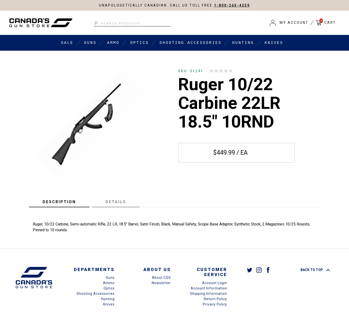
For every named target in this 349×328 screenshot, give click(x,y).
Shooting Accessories (190, 43)
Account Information (209, 288)
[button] (289, 23)
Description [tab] (59, 202)
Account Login (214, 283)
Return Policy (215, 299)
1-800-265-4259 (232, 5)
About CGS (161, 278)
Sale (67, 43)
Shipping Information (208, 294)
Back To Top (315, 270)
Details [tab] (115, 202)
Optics (139, 43)
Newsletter (161, 283)
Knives (274, 43)
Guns (90, 43)
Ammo (113, 43)
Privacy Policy (215, 304)
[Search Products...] (132, 23)
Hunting (243, 43)
